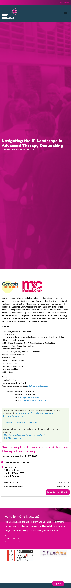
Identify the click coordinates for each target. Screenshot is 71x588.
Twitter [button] (8, 422)
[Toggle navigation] (65, 13)
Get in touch (12, 538)
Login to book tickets (57, 492)
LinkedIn (33, 422)
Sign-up (58, 583)
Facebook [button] (20, 422)
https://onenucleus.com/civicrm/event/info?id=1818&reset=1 (24, 436)
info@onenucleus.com (38, 385)
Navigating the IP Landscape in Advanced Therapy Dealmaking (29, 415)
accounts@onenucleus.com (33, 400)
